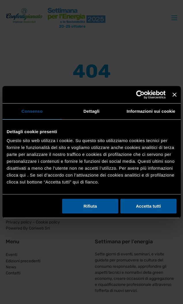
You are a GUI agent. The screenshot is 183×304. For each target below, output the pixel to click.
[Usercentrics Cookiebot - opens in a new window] (140, 94)
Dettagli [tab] (92, 111)
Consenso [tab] (32, 111)
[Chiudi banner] (174, 95)
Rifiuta (90, 206)
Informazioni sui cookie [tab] (151, 111)
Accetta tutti (148, 206)
